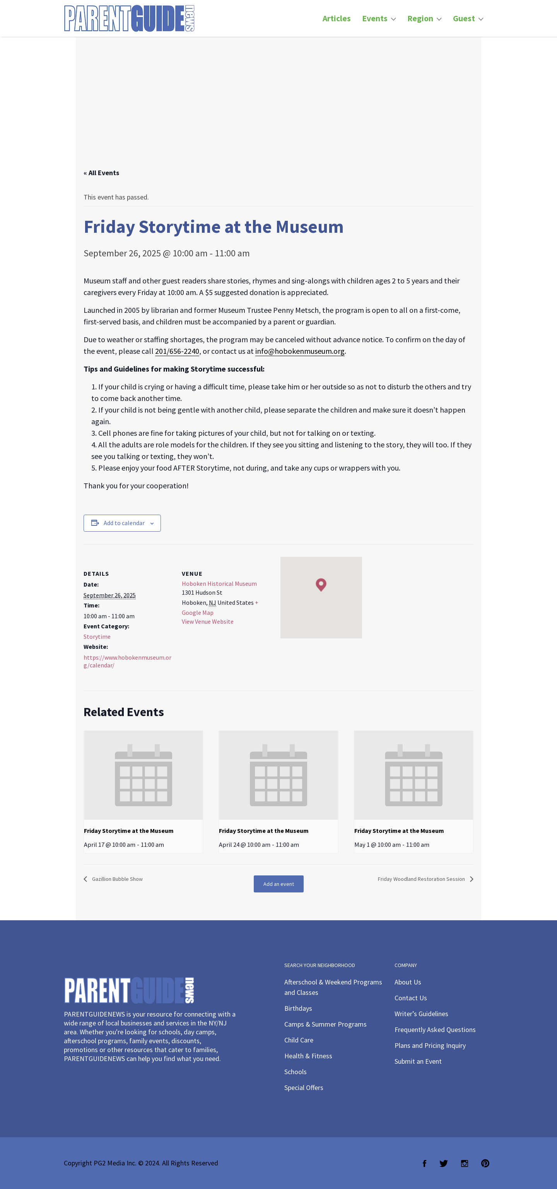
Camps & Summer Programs (325, 1024)
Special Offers (303, 1087)
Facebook (424, 1163)
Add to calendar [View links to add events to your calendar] (124, 523)
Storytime (97, 636)
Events (375, 18)
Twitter (444, 1163)
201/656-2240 (177, 351)
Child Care (298, 1039)
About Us (408, 981)
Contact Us (411, 997)
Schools (295, 1071)
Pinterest (485, 1163)
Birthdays (298, 1008)
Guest (464, 18)
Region (420, 18)
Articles (337, 18)
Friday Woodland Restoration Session (422, 878)
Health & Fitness (308, 1055)
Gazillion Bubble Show (117, 878)
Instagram (464, 1163)
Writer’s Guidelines (421, 1013)
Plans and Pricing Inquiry (430, 1045)
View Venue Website (208, 621)
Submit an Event (418, 1061)
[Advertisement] (278, 110)
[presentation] (143, 775)
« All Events (101, 172)
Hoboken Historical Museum (219, 583)
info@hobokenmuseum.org (300, 351)
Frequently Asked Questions (435, 1029)
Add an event (278, 883)
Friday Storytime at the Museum (129, 830)
